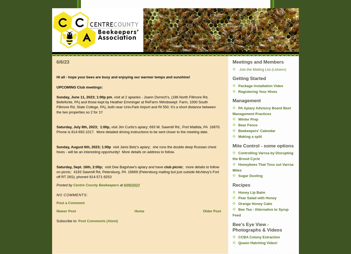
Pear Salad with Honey (257, 198)
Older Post (212, 211)
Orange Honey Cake (255, 204)
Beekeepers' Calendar (256, 131)
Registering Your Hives (257, 92)
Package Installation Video (260, 86)
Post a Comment (70, 203)
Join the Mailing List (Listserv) (262, 69)
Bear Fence (247, 125)
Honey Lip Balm (251, 192)
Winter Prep (248, 119)
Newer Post (66, 211)
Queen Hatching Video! (258, 243)
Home (139, 211)
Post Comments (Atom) (98, 221)
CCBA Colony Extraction (259, 237)
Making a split (250, 137)
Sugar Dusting (250, 176)
